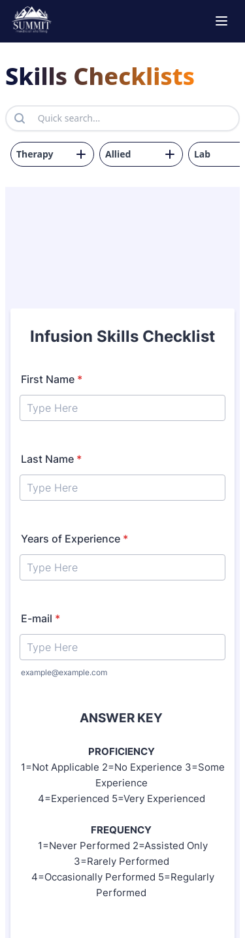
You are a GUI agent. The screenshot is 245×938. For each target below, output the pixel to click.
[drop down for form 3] (52, 154)
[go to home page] (31, 21)
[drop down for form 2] (141, 154)
